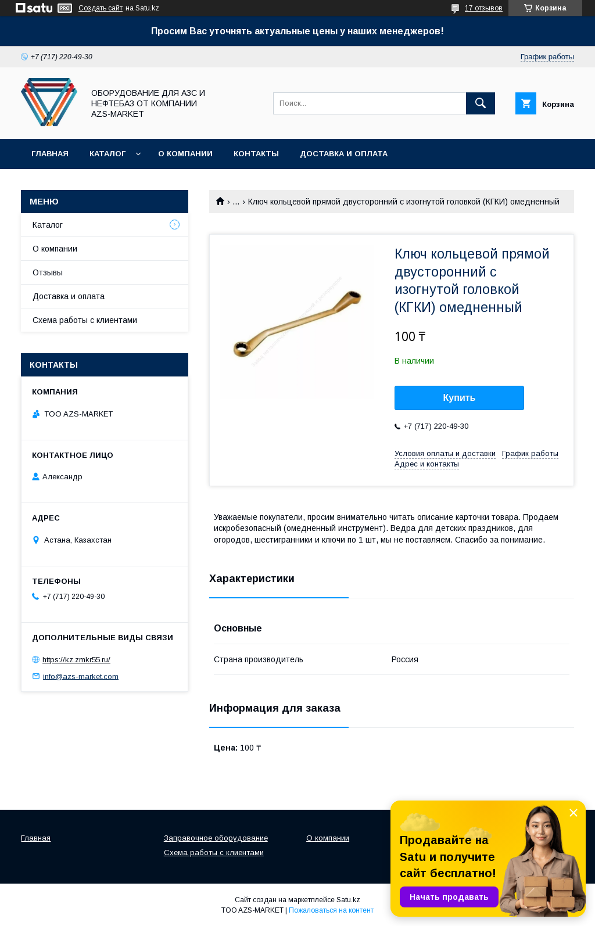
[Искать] (480, 103)
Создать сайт (100, 8)
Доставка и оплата (344, 153)
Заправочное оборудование (216, 838)
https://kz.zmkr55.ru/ (76, 659)
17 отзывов (484, 8)
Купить (459, 398)
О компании (185, 153)
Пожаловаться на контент (331, 910)
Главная (50, 153)
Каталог (107, 153)
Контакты (256, 153)
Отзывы (48, 272)
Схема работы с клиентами (85, 320)
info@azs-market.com (81, 676)
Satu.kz (348, 900)
